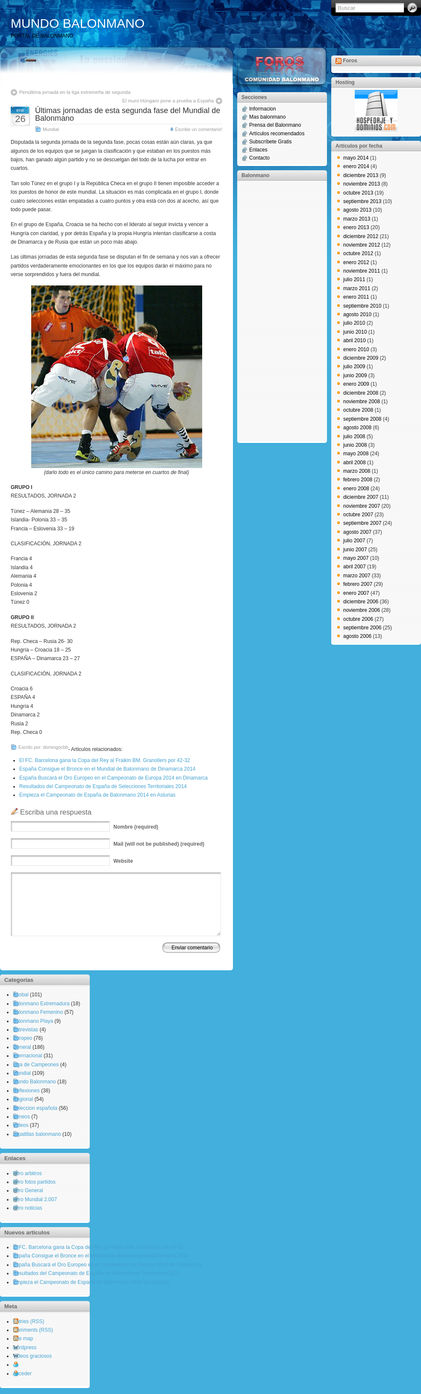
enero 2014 (356, 166)
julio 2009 (354, 367)
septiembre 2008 (362, 419)
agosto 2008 (357, 428)
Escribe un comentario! (198, 129)
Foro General (28, 1190)
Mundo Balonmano (34, 1082)
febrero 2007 (357, 584)
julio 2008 (354, 436)
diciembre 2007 (360, 497)
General (22, 1047)
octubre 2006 (358, 619)
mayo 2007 (355, 558)
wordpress (24, 1347)
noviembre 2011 (361, 271)
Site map (23, 1339)
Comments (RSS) (33, 1330)
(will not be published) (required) (158, 844)
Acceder (22, 1374)
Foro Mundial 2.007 (35, 1199)
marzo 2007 (356, 576)
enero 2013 (356, 227)
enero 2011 (356, 297)
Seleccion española (35, 1108)
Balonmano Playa (33, 1021)
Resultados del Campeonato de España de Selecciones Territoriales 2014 (103, 786)
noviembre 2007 (361, 506)
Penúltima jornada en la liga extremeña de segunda (74, 92)
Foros (350, 61)
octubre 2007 (358, 515)
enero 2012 (356, 262)
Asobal (21, 995)
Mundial (51, 129)
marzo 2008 (356, 471)
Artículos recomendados (276, 134)
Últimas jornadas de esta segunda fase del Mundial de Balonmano (127, 114)
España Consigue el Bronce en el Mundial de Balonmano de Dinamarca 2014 (107, 769)
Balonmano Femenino (38, 1012)
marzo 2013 (356, 219)
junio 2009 (355, 375)
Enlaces (258, 150)
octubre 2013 (358, 193)
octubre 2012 (358, 253)
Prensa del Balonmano (275, 125)
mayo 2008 (355, 454)
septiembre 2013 (362, 201)
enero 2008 (356, 489)
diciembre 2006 (360, 602)
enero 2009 (356, 384)
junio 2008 (355, 445)
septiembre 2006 (362, 628)
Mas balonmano (267, 117)
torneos (21, 1117)
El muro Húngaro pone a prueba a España (168, 100)
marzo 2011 (356, 288)
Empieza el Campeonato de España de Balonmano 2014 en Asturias (97, 795)
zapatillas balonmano (37, 1134)
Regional (23, 1099)
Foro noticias (27, 1208)
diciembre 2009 (360, 358)
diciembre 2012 (360, 236)
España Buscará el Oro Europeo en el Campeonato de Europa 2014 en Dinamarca (113, 778)
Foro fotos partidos (34, 1182)
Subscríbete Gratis (270, 142)
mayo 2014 (355, 158)
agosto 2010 (357, 314)
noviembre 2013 (361, 184)
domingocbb (55, 747)
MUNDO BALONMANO (77, 23)
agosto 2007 (357, 532)
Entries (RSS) (28, 1321)
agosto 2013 (357, 210)
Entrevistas (25, 1030)
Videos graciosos (32, 1356)
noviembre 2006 (361, 610)
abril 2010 (354, 340)
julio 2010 (354, 323)
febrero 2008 (357, 480)
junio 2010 (355, 332)
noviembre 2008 (361, 402)
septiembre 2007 (362, 523)
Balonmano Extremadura (41, 1004)
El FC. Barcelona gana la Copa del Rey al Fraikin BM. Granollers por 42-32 (104, 760)
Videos (20, 1125)
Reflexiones (26, 1091)
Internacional (27, 1056)
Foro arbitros (27, 1173)
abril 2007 (354, 567)
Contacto (259, 158)
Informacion (262, 109)
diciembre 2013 (360, 175)
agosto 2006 (357, 636)
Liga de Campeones (36, 1065)
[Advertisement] (275, 311)
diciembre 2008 (360, 393)
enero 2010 (356, 349)
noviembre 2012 (361, 245)
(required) (135, 827)
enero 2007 (356, 593)
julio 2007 (354, 541)
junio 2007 (355, 550)
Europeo (22, 1038)
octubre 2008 (358, 410)
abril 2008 (354, 463)
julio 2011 (354, 279)
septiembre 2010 (362, 306)
